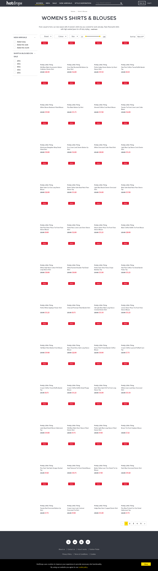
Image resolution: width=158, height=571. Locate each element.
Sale (55, 3)
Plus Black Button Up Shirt (75, 107)
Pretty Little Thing (46, 65)
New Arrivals (65, 3)
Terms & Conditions (81, 555)
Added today (21, 42)
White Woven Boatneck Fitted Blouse (51, 107)
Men (48, 3)
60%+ (19, 73)
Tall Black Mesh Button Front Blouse (51, 348)
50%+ (19, 70)
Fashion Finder (94, 550)
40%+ (19, 67)
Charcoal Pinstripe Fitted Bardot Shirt (78, 308)
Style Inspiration (83, 3)
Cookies (93, 555)
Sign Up (142, 3)
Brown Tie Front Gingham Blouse (131, 428)
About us (62, 550)
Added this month (23, 48)
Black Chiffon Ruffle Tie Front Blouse (132, 227)
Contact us (71, 550)
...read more (93, 29)
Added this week (22, 45)
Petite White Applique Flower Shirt (51, 308)
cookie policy (83, 567)
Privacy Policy (67, 555)
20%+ (19, 61)
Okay (146, 564)
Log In (149, 3)
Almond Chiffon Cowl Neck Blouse (105, 107)
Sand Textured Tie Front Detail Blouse (78, 468)
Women (39, 3)
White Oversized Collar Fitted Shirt (105, 147)
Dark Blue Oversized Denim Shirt (131, 468)
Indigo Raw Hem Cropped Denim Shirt (106, 508)
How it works (82, 550)
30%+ (19, 64)
